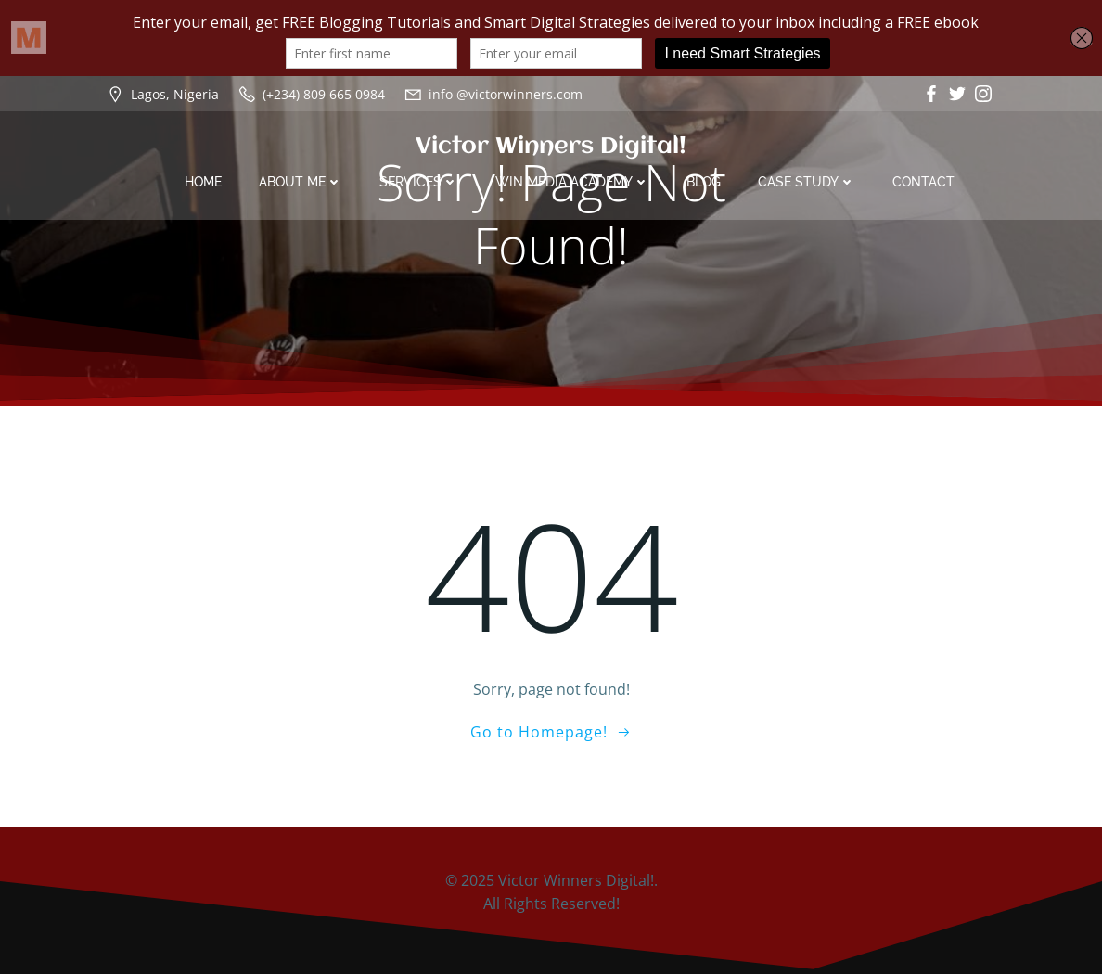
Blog (703, 181)
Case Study (806, 181)
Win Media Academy (572, 181)
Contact (923, 181)
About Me (300, 181)
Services (418, 181)
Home (203, 181)
